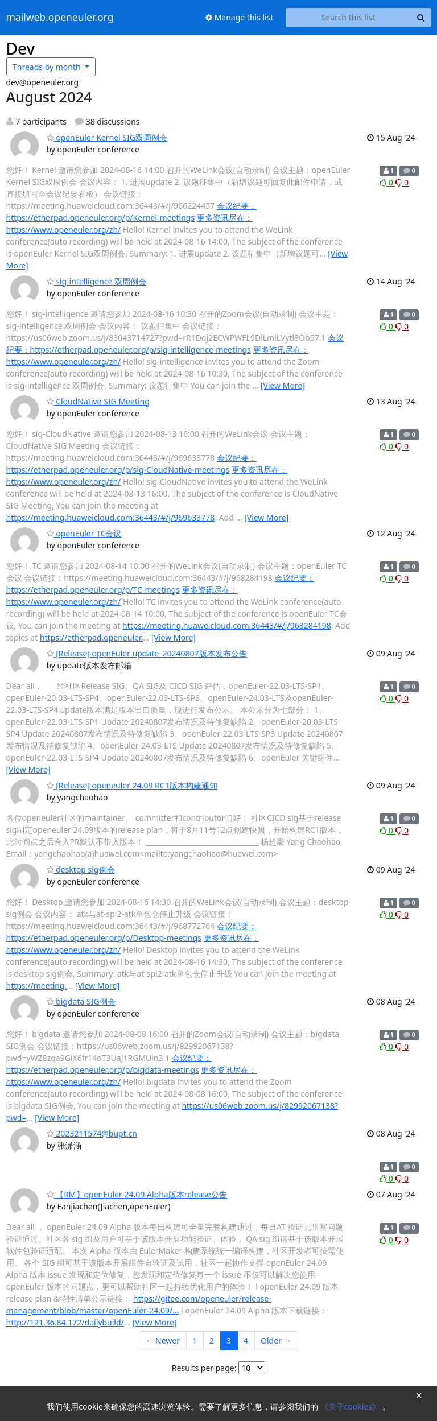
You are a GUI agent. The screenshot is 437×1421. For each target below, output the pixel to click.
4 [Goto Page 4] (246, 1340)
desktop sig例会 (81, 869)
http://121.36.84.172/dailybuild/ (65, 1322)
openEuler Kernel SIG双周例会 (107, 137)
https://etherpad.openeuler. (91, 637)
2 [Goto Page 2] (211, 1340)
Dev (20, 48)
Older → (276, 1340)
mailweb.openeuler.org (60, 17)
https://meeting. (36, 985)
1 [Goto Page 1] (194, 1340)
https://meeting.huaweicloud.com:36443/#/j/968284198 (226, 625)
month (48, 66)
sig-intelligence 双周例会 (97, 281)
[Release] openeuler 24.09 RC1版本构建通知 (132, 785)
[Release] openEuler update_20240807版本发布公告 (147, 653)
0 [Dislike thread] (402, 182)
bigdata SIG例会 (81, 1001)
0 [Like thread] (387, 182)
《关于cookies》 (351, 1406)
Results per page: (204, 1367)
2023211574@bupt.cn (92, 1133)
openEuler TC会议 (84, 533)
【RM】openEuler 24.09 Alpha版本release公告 (137, 1194)
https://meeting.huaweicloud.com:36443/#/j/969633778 (110, 517)
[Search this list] (348, 17)
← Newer (162, 1340)
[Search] (421, 17)
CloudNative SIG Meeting (98, 401)
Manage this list (239, 17)
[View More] (283, 385)
